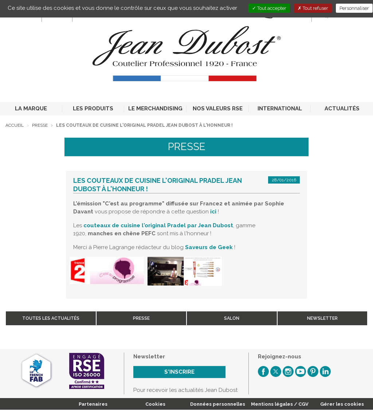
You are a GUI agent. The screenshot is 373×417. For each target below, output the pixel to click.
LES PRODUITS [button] (93, 108)
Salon (231, 318)
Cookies (155, 404)
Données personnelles (217, 404)
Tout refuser (313, 8)
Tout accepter (269, 8)
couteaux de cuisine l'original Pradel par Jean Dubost (158, 225)
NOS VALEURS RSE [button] (218, 108)
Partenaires (93, 404)
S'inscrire (179, 372)
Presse (40, 125)
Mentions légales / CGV (280, 404)
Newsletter (322, 318)
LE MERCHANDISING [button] (155, 108)
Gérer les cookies (342, 404)
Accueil (14, 125)
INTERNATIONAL (280, 108)
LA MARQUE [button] (31, 108)
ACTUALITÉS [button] (342, 108)
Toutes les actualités (50, 318)
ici (213, 211)
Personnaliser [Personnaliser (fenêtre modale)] (354, 8)
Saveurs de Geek (209, 247)
